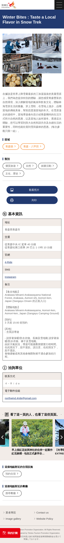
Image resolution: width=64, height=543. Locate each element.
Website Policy (43, 519)
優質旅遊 (12, 165)
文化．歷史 (13, 173)
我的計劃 (10, 533)
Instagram (10, 276)
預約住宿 (12, 473)
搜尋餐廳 (12, 493)
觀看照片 (25, 190)
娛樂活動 (47, 165)
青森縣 (10, 146)
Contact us (41, 512)
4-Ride (8, 262)
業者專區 (9, 512)
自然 (30, 165)
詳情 (14, 420)
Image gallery (12, 519)
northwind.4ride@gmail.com (21, 398)
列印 (24, 200)
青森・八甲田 (32, 146)
